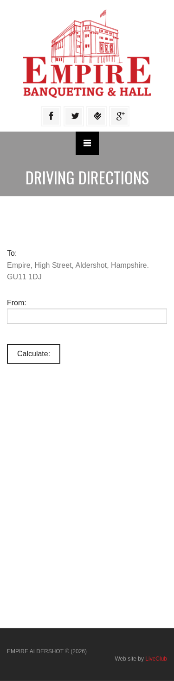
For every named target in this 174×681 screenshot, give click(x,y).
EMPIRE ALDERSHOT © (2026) (47, 651)
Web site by (141, 659)
